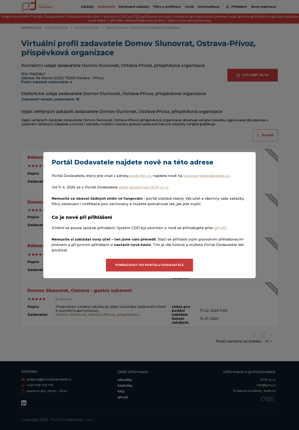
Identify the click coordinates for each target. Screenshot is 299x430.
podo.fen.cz (140, 176)
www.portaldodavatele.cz (206, 176)
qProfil (220, 228)
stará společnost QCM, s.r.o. (144, 187)
